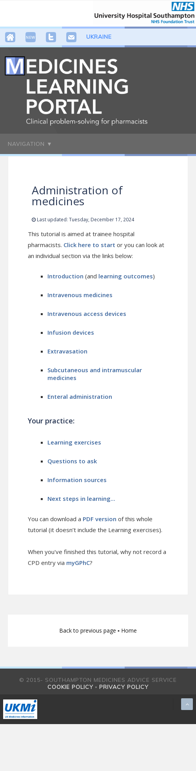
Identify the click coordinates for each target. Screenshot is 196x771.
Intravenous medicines (80, 295)
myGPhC (78, 563)
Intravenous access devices (86, 313)
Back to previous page (88, 630)
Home (129, 630)
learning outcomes (125, 276)
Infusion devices (70, 332)
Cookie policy (70, 686)
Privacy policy (124, 686)
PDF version (99, 519)
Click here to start (90, 245)
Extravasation (67, 351)
